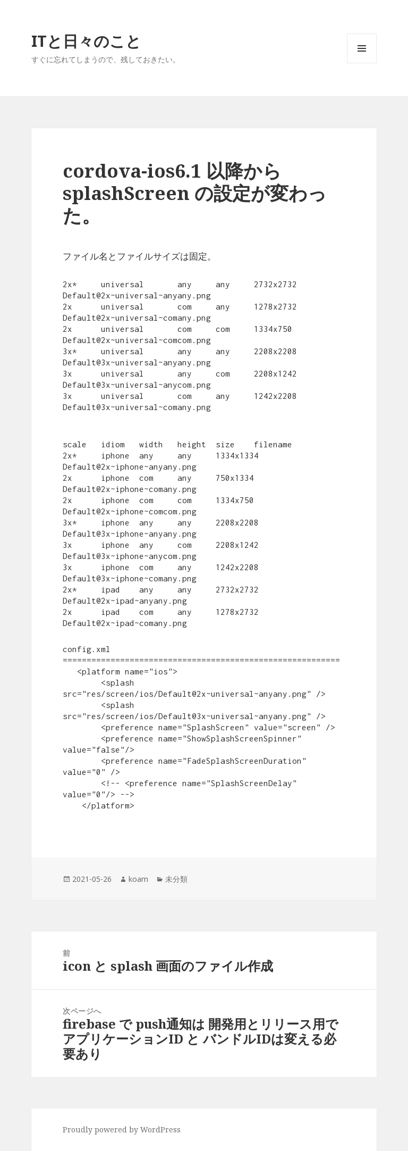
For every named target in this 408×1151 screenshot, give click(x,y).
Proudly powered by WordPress (122, 1129)
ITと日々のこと (86, 40)
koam (138, 879)
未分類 (176, 879)
